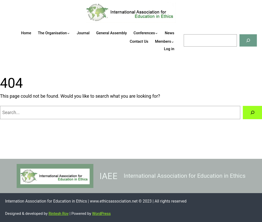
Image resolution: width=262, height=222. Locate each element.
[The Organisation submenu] (72, 33)
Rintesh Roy (59, 213)
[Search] (248, 40)
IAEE (109, 176)
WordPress (101, 213)
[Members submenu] (176, 42)
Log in (169, 49)
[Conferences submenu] (160, 33)
